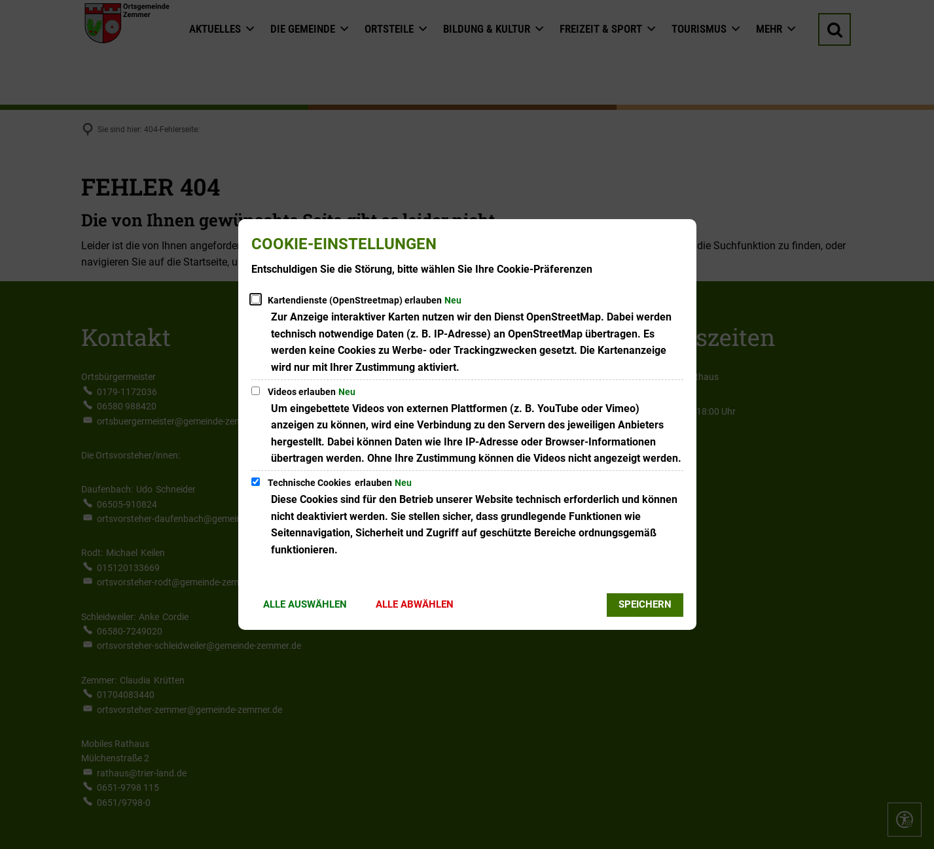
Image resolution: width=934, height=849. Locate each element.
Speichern (645, 604)
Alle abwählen (415, 604)
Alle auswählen (305, 604)
